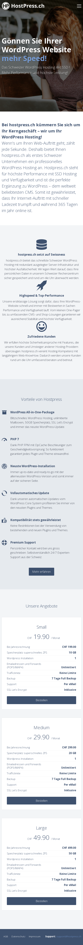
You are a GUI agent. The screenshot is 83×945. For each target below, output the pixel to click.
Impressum (34, 936)
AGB (5, 936)
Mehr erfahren (41, 572)
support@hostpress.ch (68, 936)
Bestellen (42, 700)
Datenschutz (18, 936)
